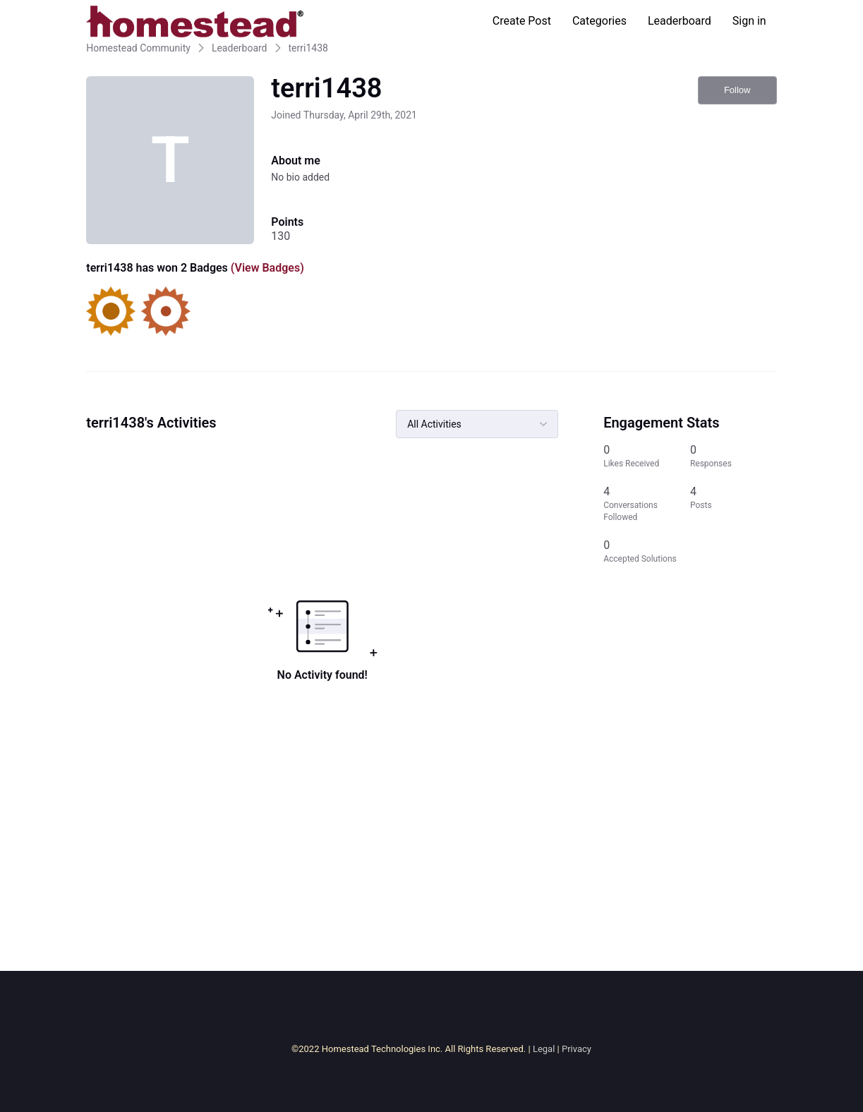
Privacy (576, 1049)
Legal (544, 1049)
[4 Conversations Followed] (646, 504)
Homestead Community (138, 48)
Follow (737, 90)
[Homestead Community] (194, 21)
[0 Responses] (733, 456)
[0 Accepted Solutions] (646, 551)
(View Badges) (266, 267)
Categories (599, 21)
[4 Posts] (733, 504)
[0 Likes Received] (646, 456)
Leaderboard (679, 21)
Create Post (522, 21)
